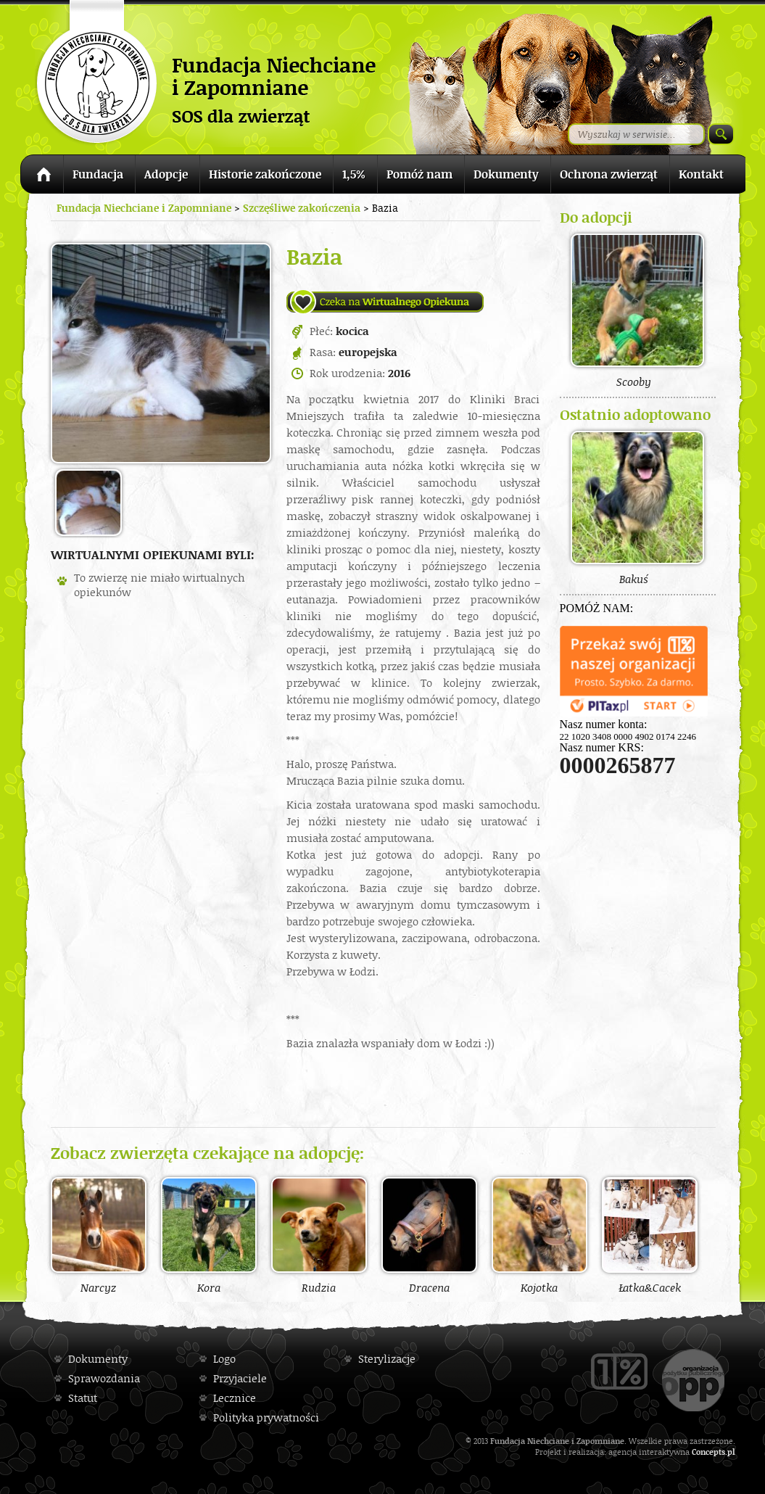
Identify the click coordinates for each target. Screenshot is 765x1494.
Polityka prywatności (266, 1417)
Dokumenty (506, 174)
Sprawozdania (104, 1378)
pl (731, 1451)
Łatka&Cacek (650, 1235)
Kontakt (701, 174)
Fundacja (98, 174)
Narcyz (98, 1235)
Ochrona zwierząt (609, 174)
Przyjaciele (240, 1378)
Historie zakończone (265, 174)
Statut (82, 1398)
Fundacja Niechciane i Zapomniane (144, 208)
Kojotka (539, 1235)
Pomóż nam (419, 174)
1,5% (353, 174)
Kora (209, 1235)
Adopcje (166, 174)
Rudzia (319, 1235)
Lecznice (234, 1398)
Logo (224, 1358)
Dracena (429, 1235)
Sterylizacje (386, 1358)
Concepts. (709, 1451)
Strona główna (41, 176)
